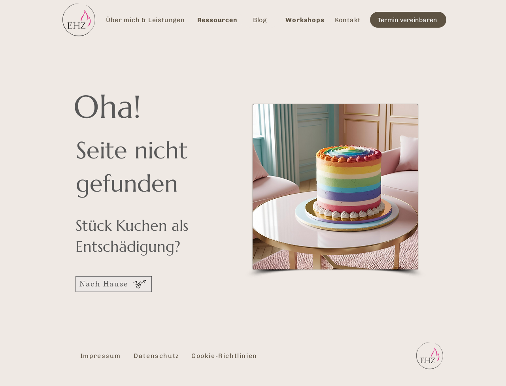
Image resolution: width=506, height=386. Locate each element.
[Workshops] (305, 20)
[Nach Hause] (114, 284)
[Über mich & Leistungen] (146, 20)
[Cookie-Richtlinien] (225, 355)
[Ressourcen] (218, 20)
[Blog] (261, 20)
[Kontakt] (348, 20)
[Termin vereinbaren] (408, 20)
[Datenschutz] (157, 355)
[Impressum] (101, 355)
